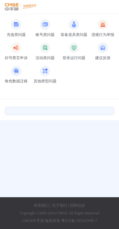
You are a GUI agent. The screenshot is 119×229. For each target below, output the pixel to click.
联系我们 (41, 205)
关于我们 (59, 205)
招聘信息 (77, 205)
